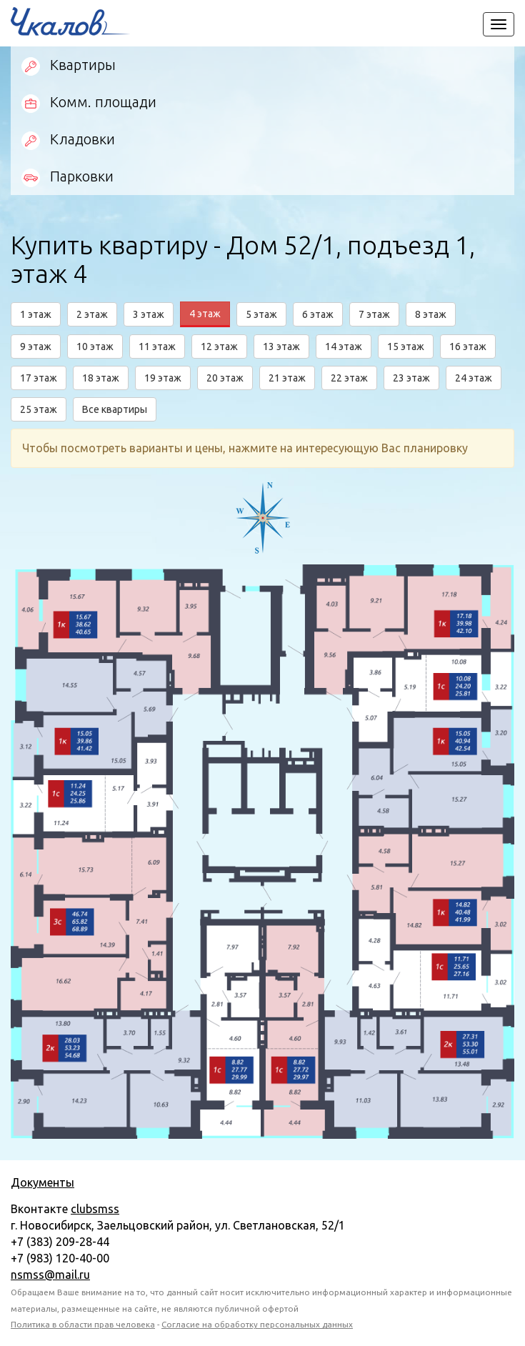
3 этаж (148, 314)
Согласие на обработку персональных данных (257, 1324)
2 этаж (92, 314)
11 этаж (157, 346)
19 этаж (162, 378)
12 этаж (219, 346)
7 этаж (374, 314)
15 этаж (405, 346)
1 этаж (35, 314)
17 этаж (38, 378)
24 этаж (473, 378)
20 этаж (225, 378)
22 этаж (349, 378)
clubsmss (95, 1208)
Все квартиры (114, 409)
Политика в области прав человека (83, 1324)
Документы (42, 1182)
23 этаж (411, 378)
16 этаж (467, 346)
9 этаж (35, 346)
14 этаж (343, 346)
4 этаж (205, 313)
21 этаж (287, 378)
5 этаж (261, 314)
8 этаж (430, 314)
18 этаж (100, 378)
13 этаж (281, 346)
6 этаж (318, 314)
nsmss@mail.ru (50, 1274)
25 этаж (38, 409)
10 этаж (95, 346)
